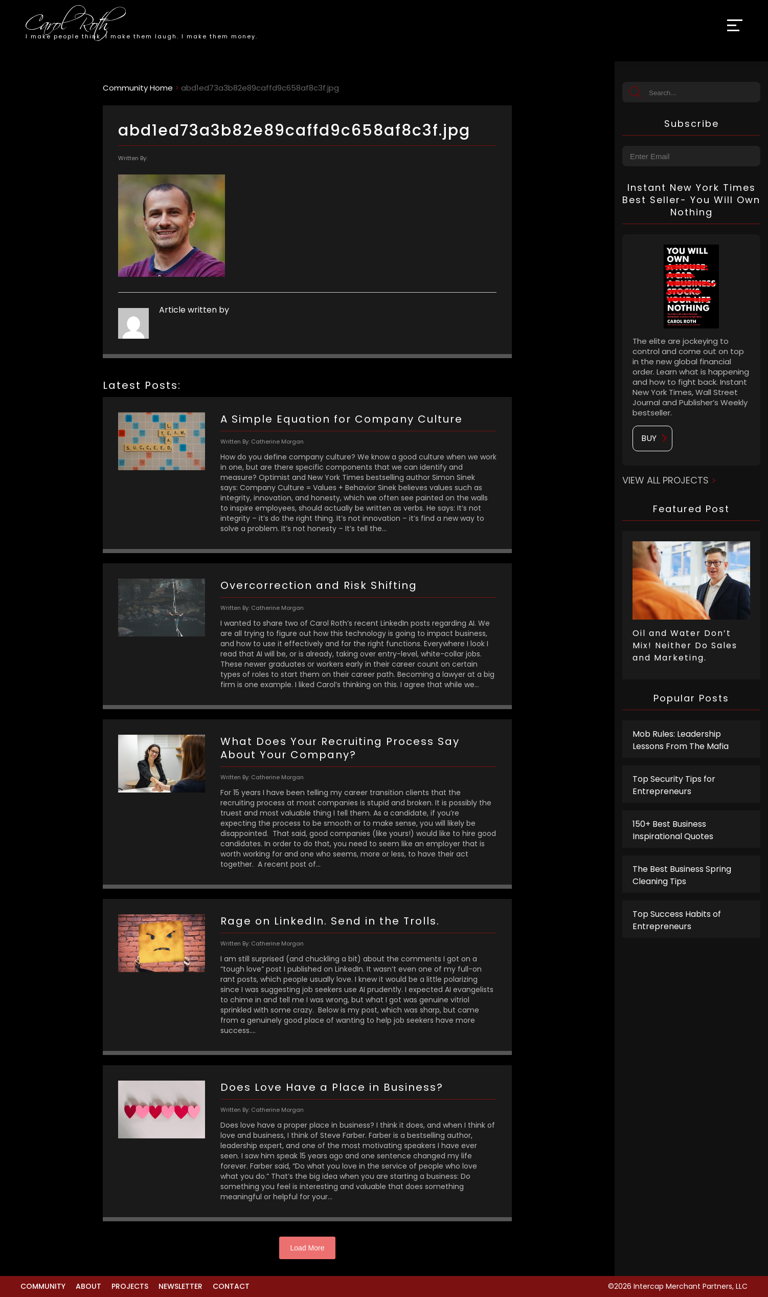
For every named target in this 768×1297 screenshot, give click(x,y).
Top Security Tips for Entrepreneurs (674, 785)
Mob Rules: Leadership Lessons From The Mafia (681, 740)
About (88, 1286)
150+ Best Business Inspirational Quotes (673, 830)
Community (42, 1286)
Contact (231, 1286)
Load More (307, 1248)
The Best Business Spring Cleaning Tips (682, 875)
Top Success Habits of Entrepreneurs (677, 920)
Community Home (138, 87)
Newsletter (180, 1286)
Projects (129, 1286)
